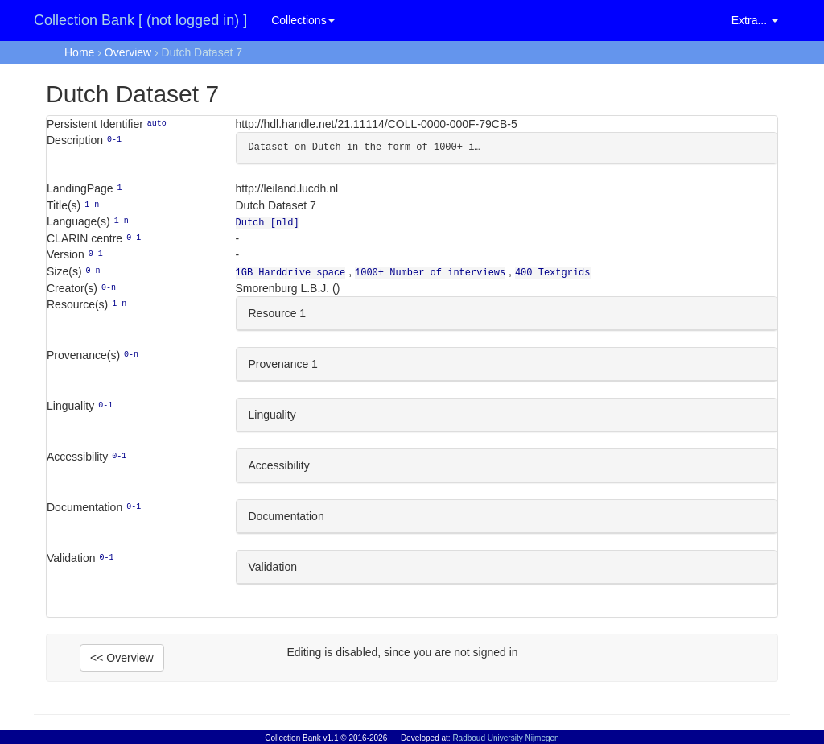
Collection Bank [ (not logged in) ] (140, 20)
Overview (128, 52)
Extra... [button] (754, 20)
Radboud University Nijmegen (505, 738)
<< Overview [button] (122, 654)
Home (79, 52)
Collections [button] (302, 20)
